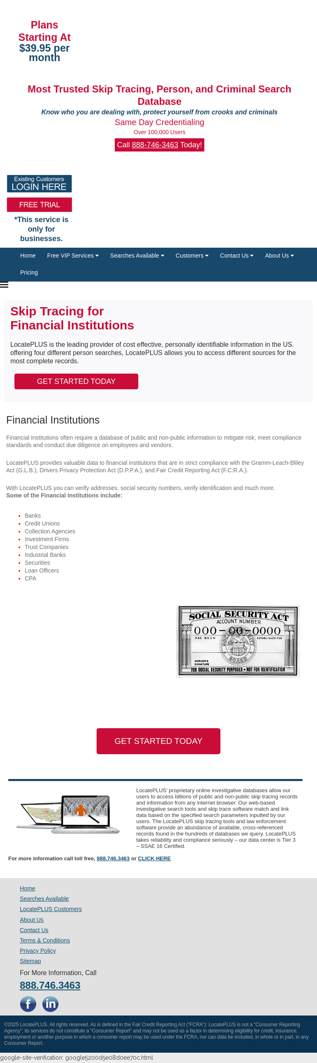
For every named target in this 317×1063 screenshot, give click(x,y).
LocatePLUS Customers (51, 909)
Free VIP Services (72, 255)
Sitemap (30, 961)
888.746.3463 (113, 858)
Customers (192, 255)
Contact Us (236, 255)
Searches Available (137, 255)
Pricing (29, 272)
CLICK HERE (154, 858)
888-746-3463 (155, 145)
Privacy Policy (38, 950)
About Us (279, 255)
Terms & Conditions (45, 940)
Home (27, 255)
